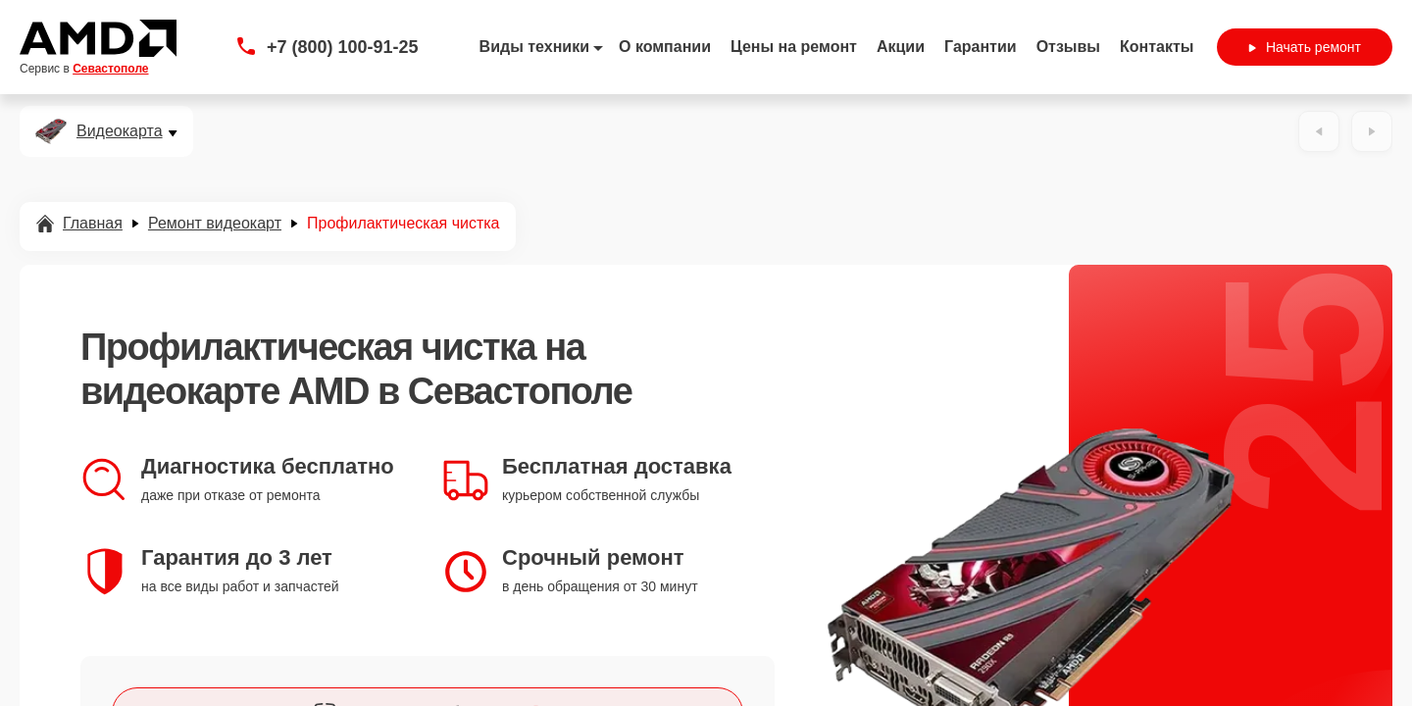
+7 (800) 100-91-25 (343, 47)
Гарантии (980, 46)
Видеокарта (119, 131)
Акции (901, 46)
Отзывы (1068, 46)
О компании (665, 46)
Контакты (1156, 46)
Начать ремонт (1304, 47)
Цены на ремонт (794, 46)
